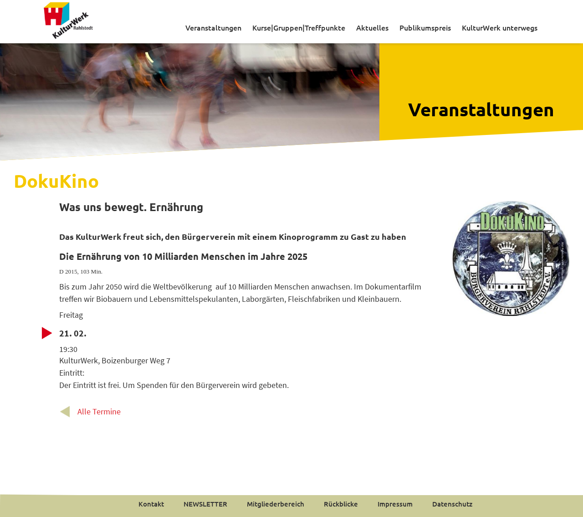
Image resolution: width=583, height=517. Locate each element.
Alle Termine (99, 411)
